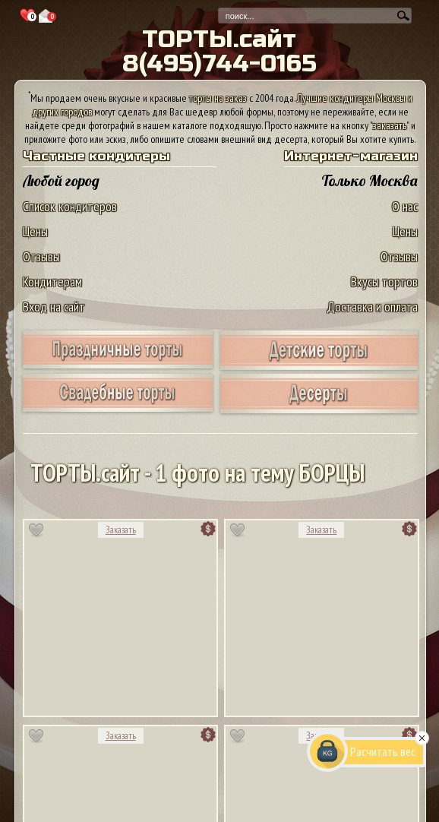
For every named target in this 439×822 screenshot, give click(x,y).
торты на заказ (218, 98)
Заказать (121, 529)
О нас (405, 206)
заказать (389, 125)
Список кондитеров (70, 206)
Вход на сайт (54, 306)
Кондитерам (52, 281)
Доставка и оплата (372, 306)
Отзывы (41, 256)
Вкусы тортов (384, 281)
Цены (35, 231)
